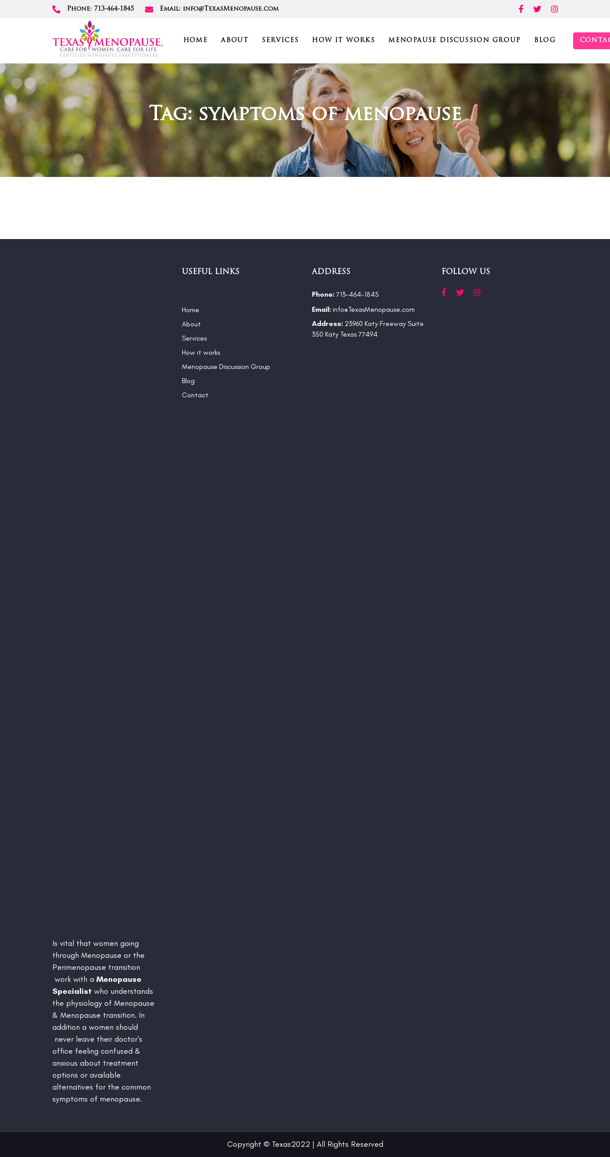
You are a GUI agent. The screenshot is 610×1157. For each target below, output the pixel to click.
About (191, 324)
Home (190, 310)
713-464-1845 (345, 294)
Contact (195, 395)
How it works (201, 352)
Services (194, 338)
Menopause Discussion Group (226, 366)
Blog (188, 381)
